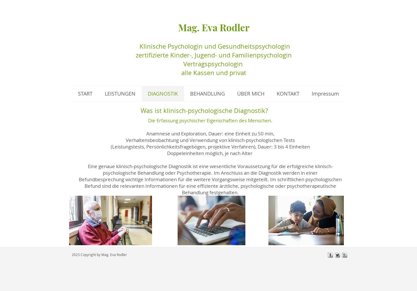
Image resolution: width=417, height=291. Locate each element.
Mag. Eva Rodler (213, 27)
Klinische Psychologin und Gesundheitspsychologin (214, 46)
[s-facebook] (330, 255)
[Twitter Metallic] (337, 255)
